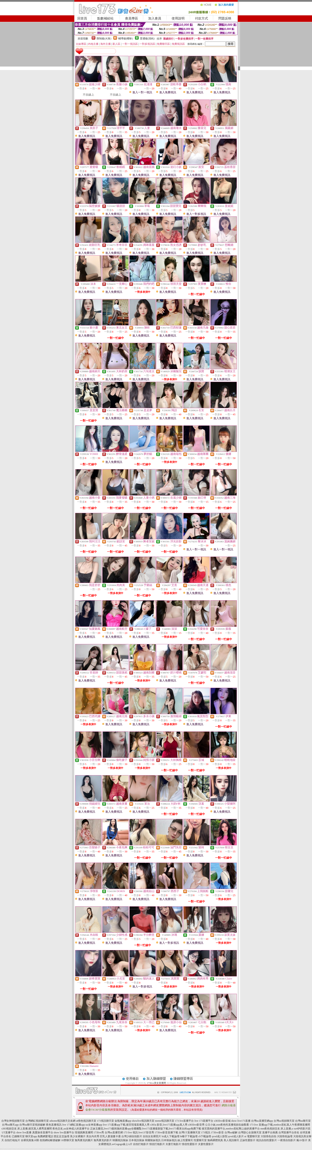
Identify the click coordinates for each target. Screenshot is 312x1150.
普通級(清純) (147, 38)
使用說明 (178, 18)
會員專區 (131, 18)
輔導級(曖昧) (125, 38)
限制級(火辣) (104, 38)
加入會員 (154, 18)
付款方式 (201, 18)
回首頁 (82, 18)
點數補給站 (105, 18)
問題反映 (224, 18)
